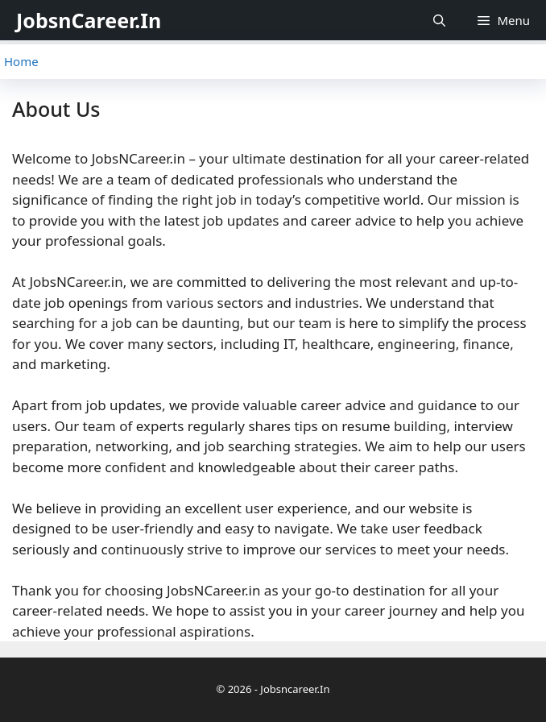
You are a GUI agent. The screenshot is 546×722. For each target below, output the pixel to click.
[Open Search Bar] (439, 20)
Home (21, 61)
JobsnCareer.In (88, 20)
